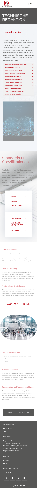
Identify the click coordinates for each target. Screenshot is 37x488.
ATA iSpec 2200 (16, 206)
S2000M (14, 201)
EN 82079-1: (15, 230)
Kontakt (5, 463)
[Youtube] (24, 478)
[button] (18, 196)
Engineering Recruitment (11, 451)
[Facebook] (6, 478)
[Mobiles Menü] (31, 4)
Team (5, 431)
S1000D (13, 197)
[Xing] (18, 478)
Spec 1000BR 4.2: (17, 218)
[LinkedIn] (12, 478)
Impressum (7, 468)
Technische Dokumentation (12, 443)
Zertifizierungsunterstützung (12, 448)
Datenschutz (16, 468)
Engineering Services (10, 441)
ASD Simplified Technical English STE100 (17, 224)
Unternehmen (7, 428)
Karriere (6, 460)
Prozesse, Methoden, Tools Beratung (15, 446)
